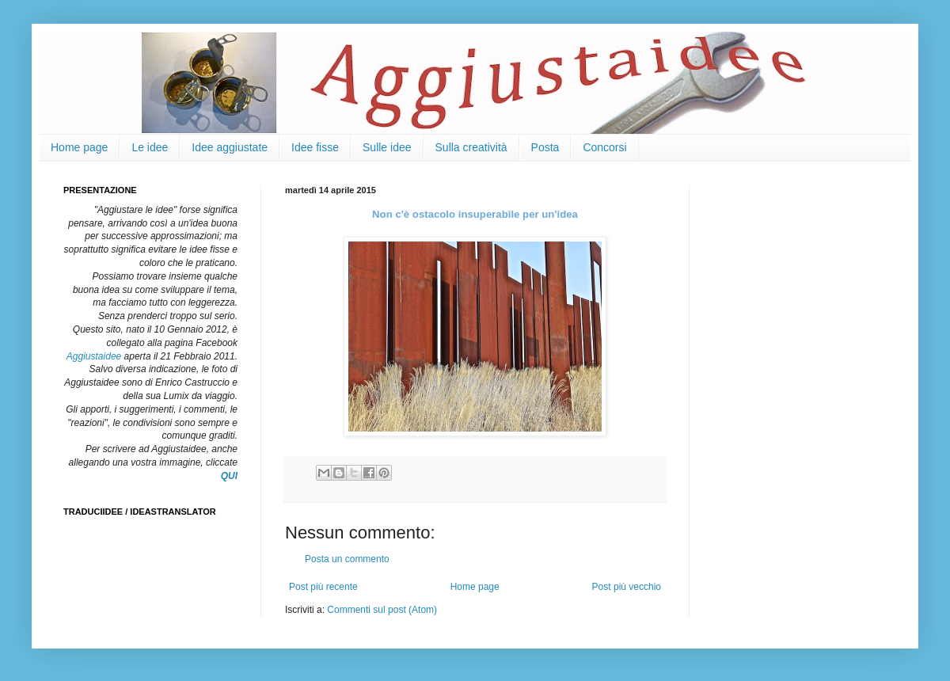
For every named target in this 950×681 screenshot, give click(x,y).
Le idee (149, 147)
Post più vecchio (626, 586)
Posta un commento (347, 559)
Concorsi (604, 147)
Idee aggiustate (230, 147)
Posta (545, 147)
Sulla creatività (471, 147)
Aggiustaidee (93, 356)
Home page (79, 147)
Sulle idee (387, 147)
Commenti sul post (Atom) (382, 609)
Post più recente (323, 586)
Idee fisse (315, 147)
